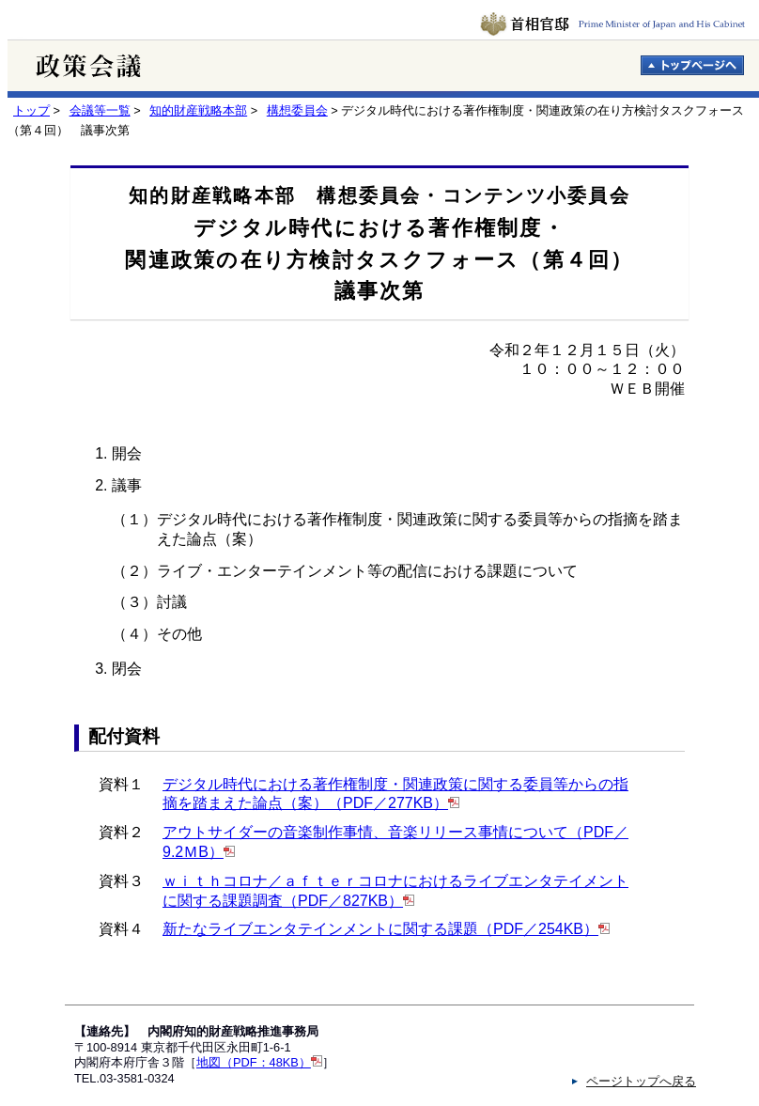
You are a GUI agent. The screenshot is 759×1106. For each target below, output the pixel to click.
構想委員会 (297, 110)
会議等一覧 (100, 110)
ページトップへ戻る (641, 1081)
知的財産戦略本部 (198, 110)
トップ (31, 110)
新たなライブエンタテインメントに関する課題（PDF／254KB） (380, 929)
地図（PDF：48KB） (253, 1062)
